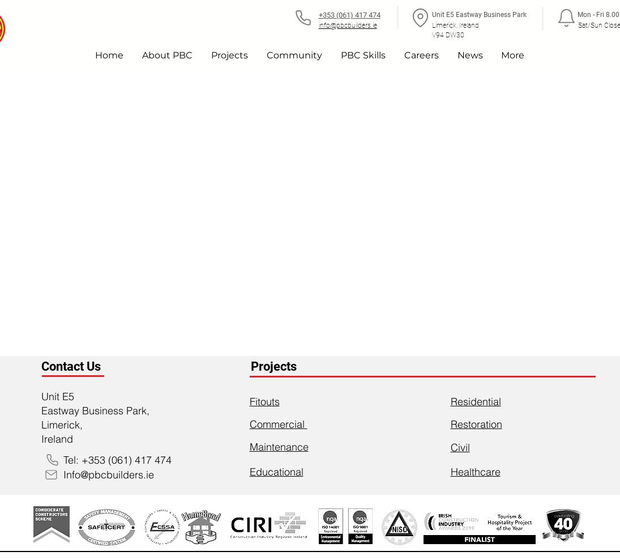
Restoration (476, 424)
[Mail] (51, 474)
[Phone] (303, 17)
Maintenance (279, 446)
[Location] (420, 17)
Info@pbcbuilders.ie (108, 474)
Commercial (278, 424)
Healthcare (476, 471)
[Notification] (566, 17)
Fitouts (265, 401)
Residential (476, 401)
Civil (460, 447)
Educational (276, 471)
